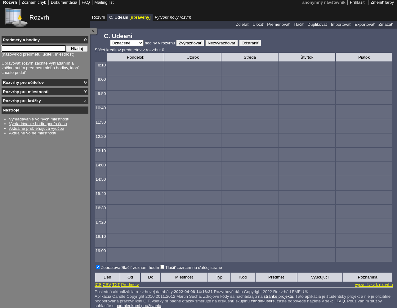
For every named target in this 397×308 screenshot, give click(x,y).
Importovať (341, 24)
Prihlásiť (357, 2)
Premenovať (278, 24)
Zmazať (385, 24)
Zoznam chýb (33, 2)
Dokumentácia (64, 2)
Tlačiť (298, 24)
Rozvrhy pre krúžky (22, 100)
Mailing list (104, 2)
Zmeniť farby (382, 2)
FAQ (341, 301)
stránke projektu (278, 296)
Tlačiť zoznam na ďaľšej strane (193, 267)
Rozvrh (39, 17)
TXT (116, 284)
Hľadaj (77, 48)
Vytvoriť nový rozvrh (173, 17)
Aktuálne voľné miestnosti (32, 133)
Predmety (130, 284)
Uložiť (258, 24)
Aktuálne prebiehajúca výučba (36, 128)
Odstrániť (250, 43)
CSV (107, 284)
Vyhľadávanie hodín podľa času (38, 123)
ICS (98, 284)
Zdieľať (242, 24)
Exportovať (365, 24)
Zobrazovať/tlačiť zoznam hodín (130, 267)
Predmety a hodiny (21, 40)
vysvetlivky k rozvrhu (374, 284)
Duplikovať (317, 24)
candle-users (262, 301)
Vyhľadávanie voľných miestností (39, 119)
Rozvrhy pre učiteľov (23, 82)
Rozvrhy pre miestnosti (25, 91)
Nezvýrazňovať (221, 43)
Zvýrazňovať (190, 43)
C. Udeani (129, 17)
